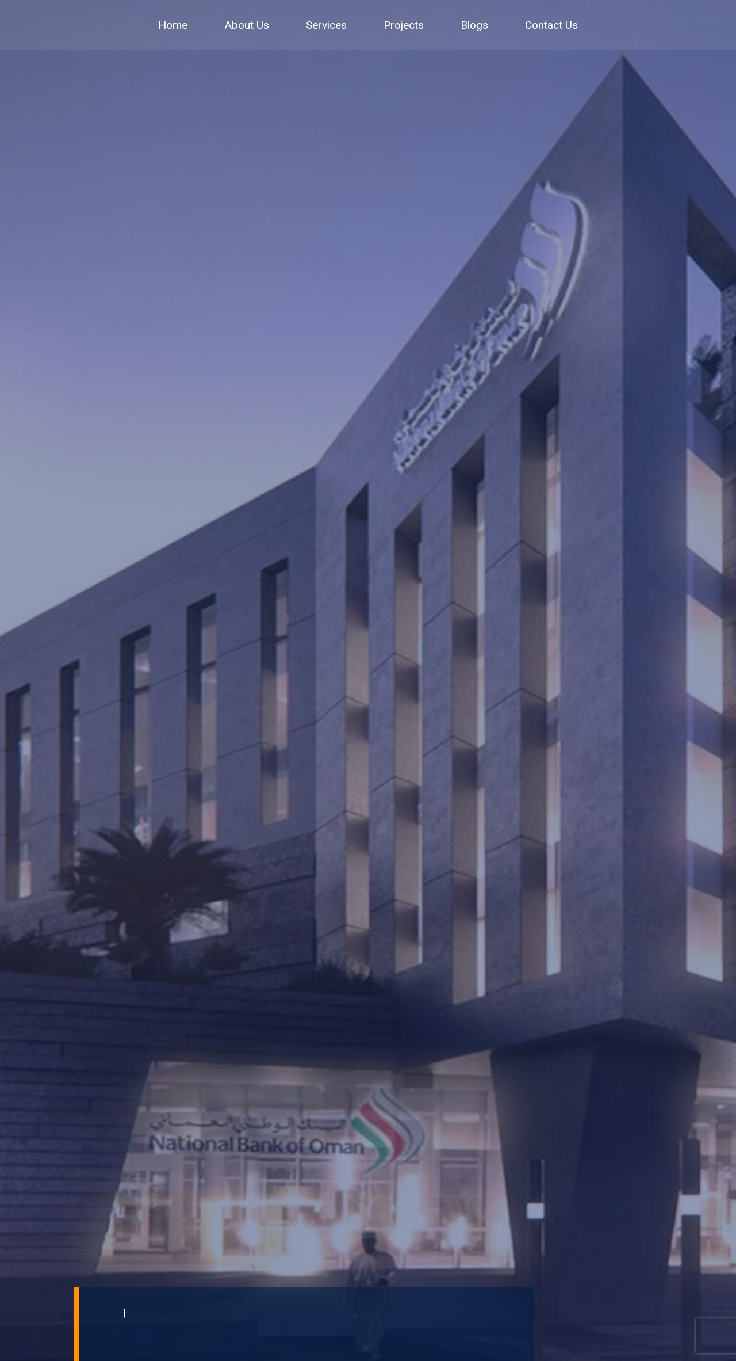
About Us (246, 25)
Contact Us (551, 25)
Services (326, 25)
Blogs (474, 25)
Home (172, 25)
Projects (404, 25)
